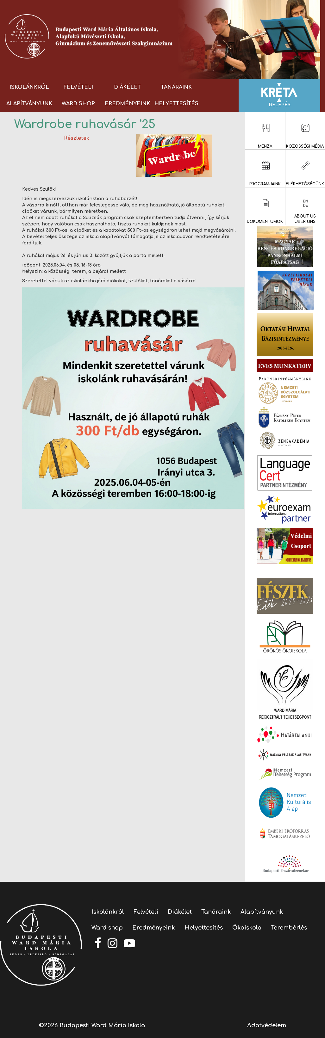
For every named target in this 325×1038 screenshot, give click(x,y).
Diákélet (127, 87)
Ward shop (78, 104)
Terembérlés (289, 927)
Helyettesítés (176, 104)
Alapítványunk (29, 104)
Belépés (279, 95)
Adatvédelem (266, 1025)
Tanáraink (176, 87)
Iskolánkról (29, 87)
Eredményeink (127, 104)
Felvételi (78, 87)
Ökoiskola (246, 927)
